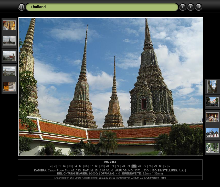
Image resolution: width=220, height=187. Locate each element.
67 (91, 166)
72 (118, 166)
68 (96, 166)
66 (86, 166)
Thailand (38, 7)
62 (64, 166)
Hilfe (163, 177)
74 (128, 166)
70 (107, 166)
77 (144, 166)
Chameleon (152, 177)
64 (75, 166)
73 (123, 166)
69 (102, 166)
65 (80, 166)
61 (59, 166)
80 (160, 166)
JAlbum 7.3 (137, 177)
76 (139, 166)
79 (155, 166)
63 (70, 166)
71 (112, 166)
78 (150, 166)
